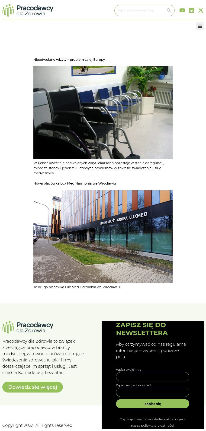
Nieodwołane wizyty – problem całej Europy (69, 59)
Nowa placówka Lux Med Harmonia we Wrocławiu (74, 183)
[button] (200, 26)
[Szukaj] (169, 10)
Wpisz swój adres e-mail (133, 385)
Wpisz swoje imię (128, 369)
